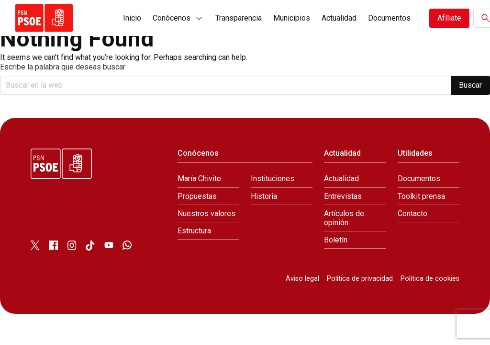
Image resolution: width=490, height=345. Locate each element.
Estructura (194, 230)
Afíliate (449, 18)
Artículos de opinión (344, 218)
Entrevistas (343, 196)
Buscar (470, 85)
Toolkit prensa (421, 196)
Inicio (132, 18)
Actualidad (339, 18)
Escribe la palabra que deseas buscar (62, 66)
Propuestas (197, 196)
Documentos (389, 18)
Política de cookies (430, 279)
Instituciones (272, 178)
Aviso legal (302, 279)
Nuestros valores (206, 213)
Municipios (291, 18)
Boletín (335, 239)
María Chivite (199, 178)
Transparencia (238, 18)
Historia (264, 196)
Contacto (412, 213)
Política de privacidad (360, 279)
